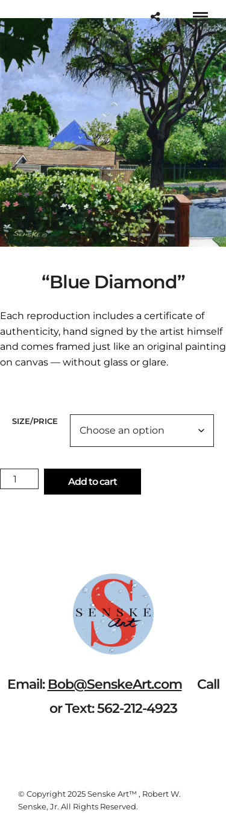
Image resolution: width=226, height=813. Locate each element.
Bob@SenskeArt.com (115, 684)
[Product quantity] (19, 479)
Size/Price (35, 421)
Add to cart (92, 481)
